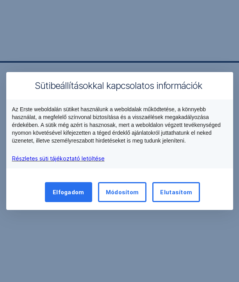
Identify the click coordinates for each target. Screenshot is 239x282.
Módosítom (122, 192)
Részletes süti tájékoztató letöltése (58, 158)
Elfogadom (68, 192)
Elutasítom (176, 192)
